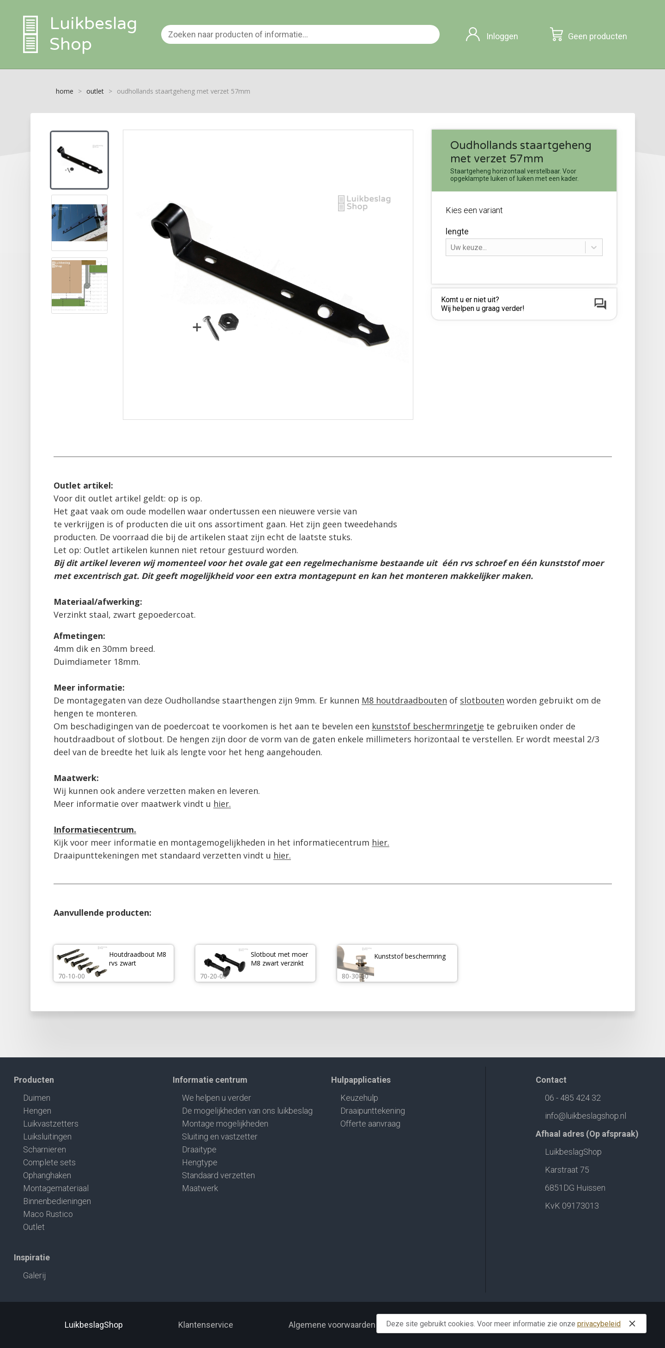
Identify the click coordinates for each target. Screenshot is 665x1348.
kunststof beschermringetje (428, 726)
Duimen (36, 1098)
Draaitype (199, 1149)
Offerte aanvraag (370, 1123)
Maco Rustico (48, 1214)
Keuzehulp (359, 1098)
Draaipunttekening (372, 1110)
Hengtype (200, 1162)
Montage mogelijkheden (225, 1123)
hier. (222, 803)
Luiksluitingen (47, 1136)
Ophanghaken (47, 1175)
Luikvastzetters (51, 1123)
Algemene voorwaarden (332, 1325)
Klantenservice (205, 1325)
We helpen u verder (216, 1098)
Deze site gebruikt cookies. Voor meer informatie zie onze (512, 1323)
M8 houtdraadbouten (404, 700)
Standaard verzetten (218, 1175)
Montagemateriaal (56, 1188)
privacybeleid (599, 1323)
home (64, 91)
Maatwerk (200, 1188)
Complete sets (49, 1162)
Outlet (34, 1227)
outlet (95, 91)
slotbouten (482, 700)
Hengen (37, 1110)
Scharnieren (44, 1149)
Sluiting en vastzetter (220, 1136)
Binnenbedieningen (57, 1201)
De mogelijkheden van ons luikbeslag (247, 1110)
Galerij (34, 1275)
